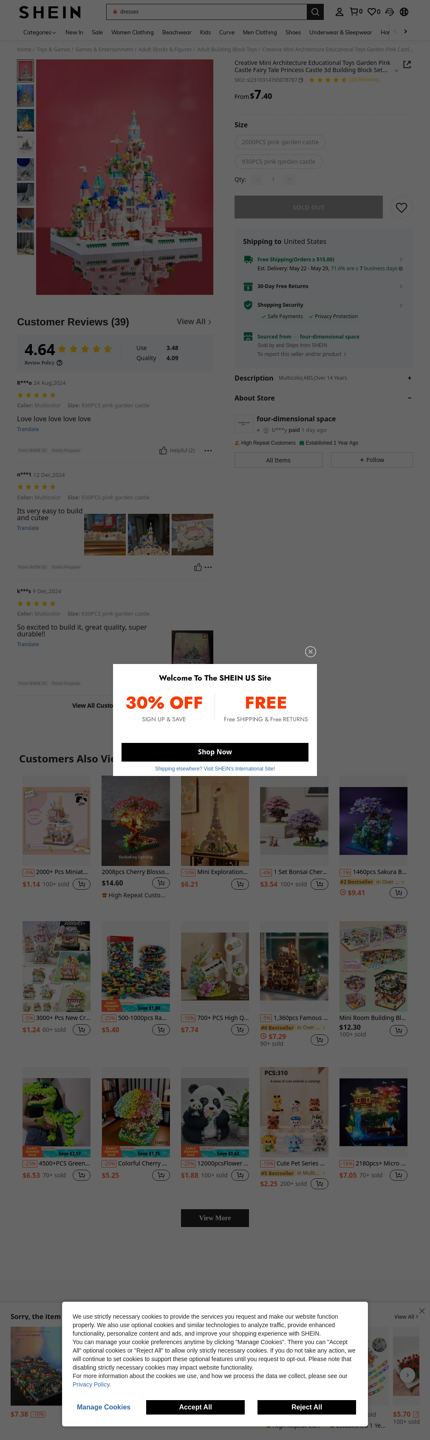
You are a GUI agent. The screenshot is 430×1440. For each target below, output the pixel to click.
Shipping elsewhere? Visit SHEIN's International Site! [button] (215, 769)
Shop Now (215, 751)
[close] (310, 651)
